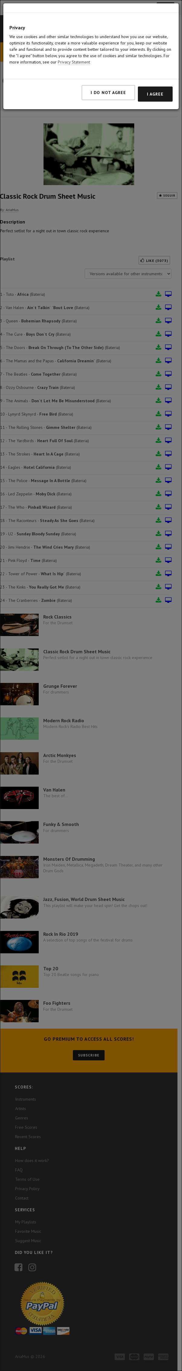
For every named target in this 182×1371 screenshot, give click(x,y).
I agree (155, 94)
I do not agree (108, 92)
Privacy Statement (74, 62)
